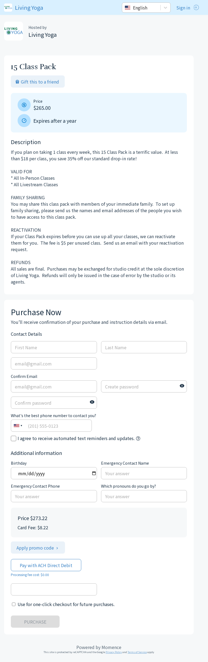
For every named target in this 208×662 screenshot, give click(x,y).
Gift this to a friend (37, 81)
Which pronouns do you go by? (128, 486)
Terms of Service (137, 652)
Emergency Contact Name (125, 463)
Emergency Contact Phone (35, 486)
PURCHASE (35, 621)
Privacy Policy (114, 652)
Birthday (19, 463)
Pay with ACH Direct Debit (46, 565)
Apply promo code (38, 547)
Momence (111, 647)
